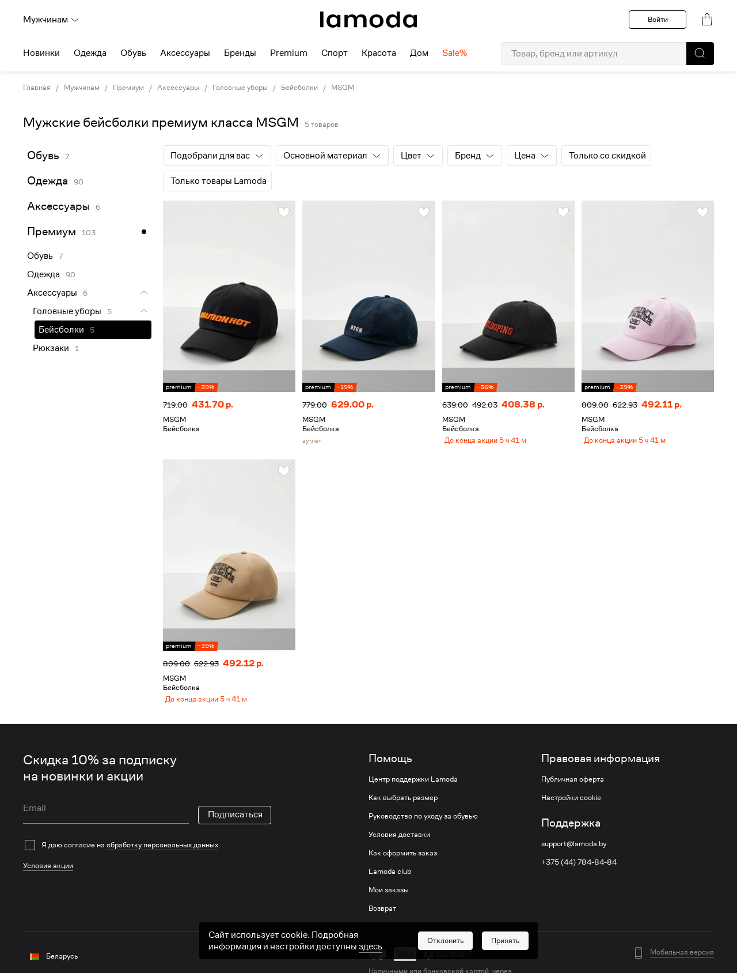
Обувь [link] (43, 155)
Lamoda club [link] (389, 880)
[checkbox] (147, 854)
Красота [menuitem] (379, 53)
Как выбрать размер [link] (403, 806)
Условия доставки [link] (399, 843)
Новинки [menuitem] (41, 53)
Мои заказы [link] (388, 898)
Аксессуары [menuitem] (185, 53)
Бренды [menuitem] (240, 53)
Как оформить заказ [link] (402, 861)
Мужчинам (51, 19)
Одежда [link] (47, 180)
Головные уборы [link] (240, 87)
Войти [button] (658, 19)
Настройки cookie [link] (571, 806)
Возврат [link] (382, 917)
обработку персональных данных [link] (162, 853)
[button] (700, 53)
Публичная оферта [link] (572, 788)
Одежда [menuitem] (90, 53)
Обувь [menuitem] (133, 53)
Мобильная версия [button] (682, 961)
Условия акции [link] (48, 874)
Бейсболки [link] (299, 87)
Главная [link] (37, 87)
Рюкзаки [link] (51, 348)
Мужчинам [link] (82, 87)
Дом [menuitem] (419, 53)
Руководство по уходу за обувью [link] (423, 824)
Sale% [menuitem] (454, 53)
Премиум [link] (128, 87)
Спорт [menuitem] (334, 53)
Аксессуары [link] (178, 87)
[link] (368, 20)
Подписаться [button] (235, 823)
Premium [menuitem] (288, 53)
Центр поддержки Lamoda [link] (413, 788)
